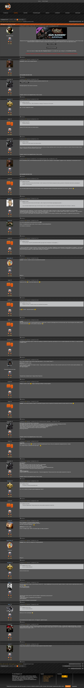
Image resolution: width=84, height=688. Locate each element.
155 (25, 138)
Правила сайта (46, 678)
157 (25, 178)
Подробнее (74, 686)
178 (25, 604)
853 (8, 43)
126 (8, 536)
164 (25, 319)
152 (25, 79)
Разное (67, 12)
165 (25, 339)
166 (25, 359)
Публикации (36, 12)
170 (25, 441)
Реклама (77, 12)
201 (8, 355)
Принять (68, 686)
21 (8, 94)
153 (25, 99)
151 (25, 59)
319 (8, 194)
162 (25, 280)
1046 (9, 174)
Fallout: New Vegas (5, 21)
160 (25, 238)
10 (22, 19)
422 (8, 216)
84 (8, 597)
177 (25, 582)
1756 (9, 114)
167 (25, 381)
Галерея (57, 12)
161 (25, 258)
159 (25, 220)
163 (25, 300)
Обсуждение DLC (19, 21)
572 (8, 377)
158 (25, 198)
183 (8, 659)
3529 (8, 134)
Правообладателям (46, 677)
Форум (25, 12)
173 (25, 500)
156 (25, 158)
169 (25, 421)
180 (25, 644)
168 (25, 401)
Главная (5, 12)
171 (25, 461)
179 (25, 624)
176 (25, 562)
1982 (9, 275)
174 (25, 520)
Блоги (47, 12)
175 (25, 540)
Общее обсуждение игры (13, 21)
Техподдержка (46, 679)
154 (25, 119)
